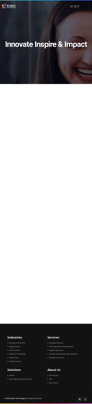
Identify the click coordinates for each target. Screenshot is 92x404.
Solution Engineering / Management (63, 354)
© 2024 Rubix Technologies (15, 398)
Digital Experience (56, 350)
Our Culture (53, 383)
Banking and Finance (17, 343)
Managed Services (56, 343)
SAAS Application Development (61, 346)
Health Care (13, 357)
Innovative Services (56, 357)
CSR (50, 379)
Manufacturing (15, 361)
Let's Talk (74, 6)
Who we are (53, 375)
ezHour (12, 375)
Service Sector (14, 350)
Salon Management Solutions (20, 379)
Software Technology (17, 354)
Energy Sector (14, 346)
